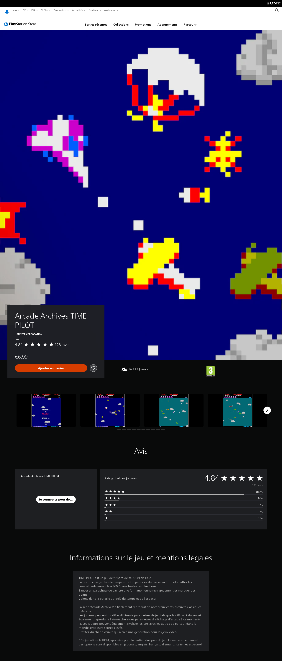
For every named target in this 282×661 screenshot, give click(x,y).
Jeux (14, 10)
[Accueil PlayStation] (7, 10)
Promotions (143, 21)
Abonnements (168, 21)
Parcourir (190, 21)
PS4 (33, 10)
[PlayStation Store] (21, 20)
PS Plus (44, 10)
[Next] (267, 406)
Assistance (110, 10)
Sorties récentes (96, 21)
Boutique (94, 10)
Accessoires (59, 10)
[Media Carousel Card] (46, 406)
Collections (121, 21)
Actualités (77, 10)
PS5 (24, 10)
